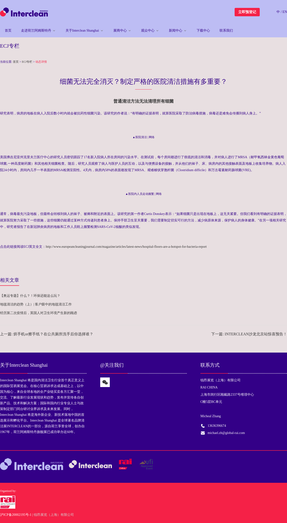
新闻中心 (175, 30)
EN (284, 12)
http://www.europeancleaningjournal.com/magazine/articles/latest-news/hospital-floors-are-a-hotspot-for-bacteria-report (126, 246)
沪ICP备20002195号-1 (15, 515)
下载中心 (203, 30)
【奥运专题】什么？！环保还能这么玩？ (30, 296)
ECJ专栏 (27, 61)
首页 (8, 30)
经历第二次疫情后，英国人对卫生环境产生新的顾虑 (38, 313)
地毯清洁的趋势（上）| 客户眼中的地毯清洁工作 (36, 304)
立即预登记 (247, 12)
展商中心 (120, 30)
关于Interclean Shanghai (82, 30)
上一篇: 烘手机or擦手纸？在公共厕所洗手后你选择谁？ (46, 334)
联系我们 (226, 30)
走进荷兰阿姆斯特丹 (36, 30)
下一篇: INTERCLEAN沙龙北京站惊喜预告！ (249, 334)
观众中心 (148, 30)
